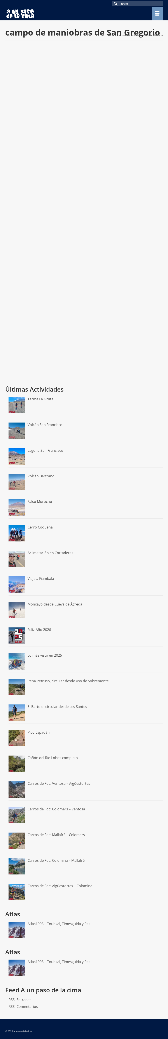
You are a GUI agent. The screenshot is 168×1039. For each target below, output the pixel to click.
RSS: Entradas (20, 999)
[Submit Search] (115, 3)
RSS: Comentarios (23, 1006)
